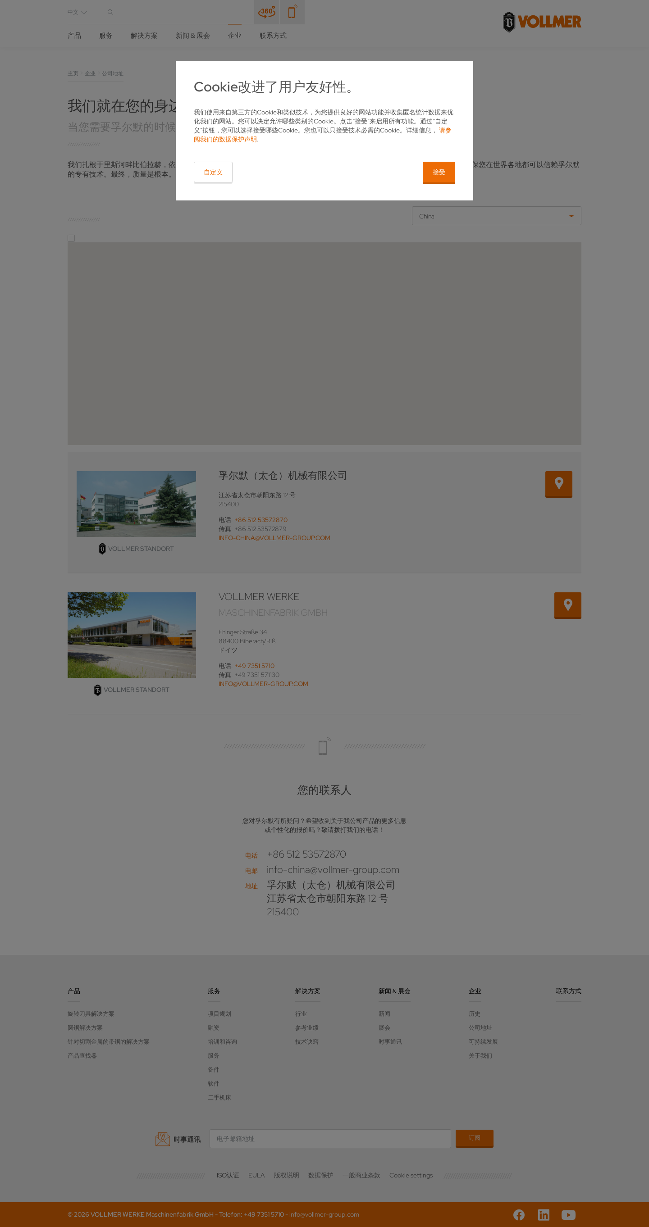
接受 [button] (439, 172)
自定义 (213, 172)
